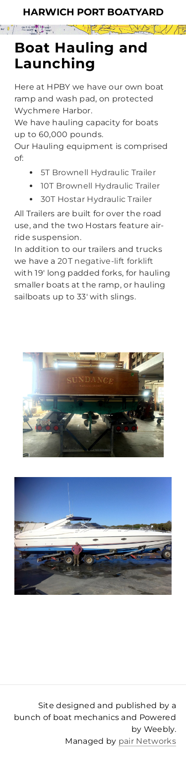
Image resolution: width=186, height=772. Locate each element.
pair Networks (147, 741)
